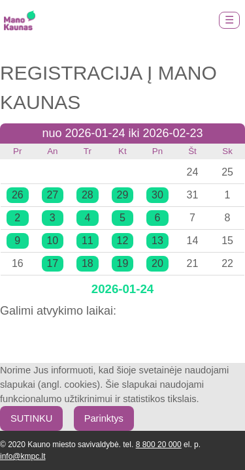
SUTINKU (31, 418)
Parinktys (103, 418)
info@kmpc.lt (23, 456)
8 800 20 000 (159, 444)
